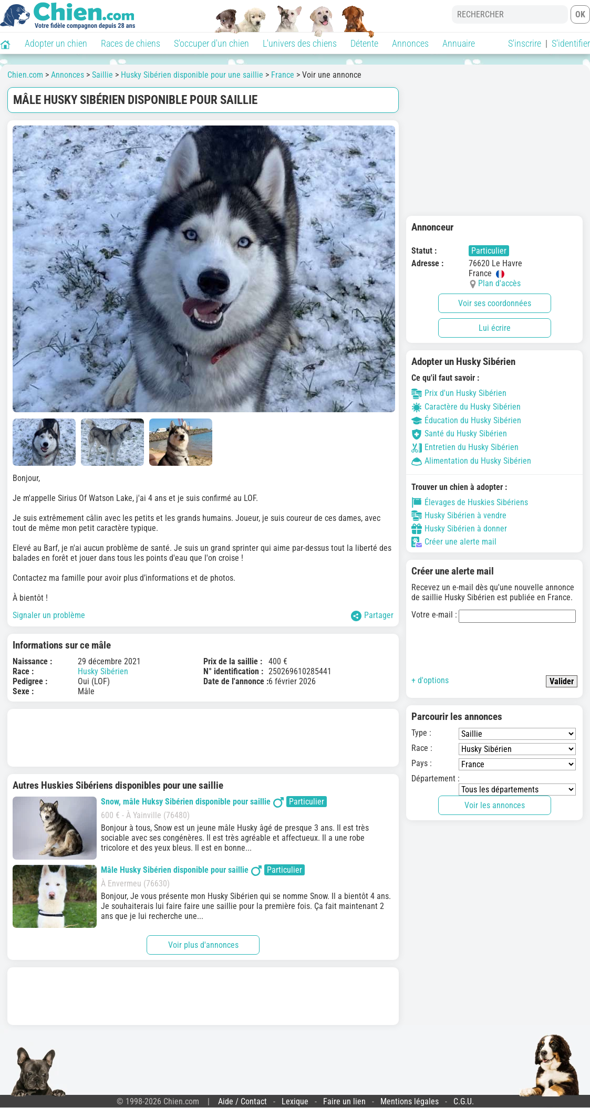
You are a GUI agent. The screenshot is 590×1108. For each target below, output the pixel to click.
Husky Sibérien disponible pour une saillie (192, 75)
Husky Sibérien (103, 671)
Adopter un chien (56, 43)
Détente (364, 43)
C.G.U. (463, 1101)
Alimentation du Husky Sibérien (471, 461)
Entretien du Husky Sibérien (465, 447)
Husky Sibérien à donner (459, 529)
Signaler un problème (49, 615)
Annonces (410, 43)
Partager (372, 615)
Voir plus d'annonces (203, 945)
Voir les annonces (494, 805)
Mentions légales (409, 1101)
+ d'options (430, 680)
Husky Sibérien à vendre (458, 515)
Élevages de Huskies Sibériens (469, 502)
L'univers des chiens (300, 43)
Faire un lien (344, 1101)
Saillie (102, 75)
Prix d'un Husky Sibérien (458, 393)
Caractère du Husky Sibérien (466, 407)
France (282, 75)
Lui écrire (495, 328)
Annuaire (458, 43)
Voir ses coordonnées (494, 303)
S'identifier (571, 43)
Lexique (295, 1101)
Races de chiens (130, 43)
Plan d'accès (499, 283)
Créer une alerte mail (453, 542)
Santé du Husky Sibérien (459, 433)
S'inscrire (524, 43)
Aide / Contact (242, 1101)
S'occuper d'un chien (211, 43)
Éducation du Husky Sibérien (466, 420)
